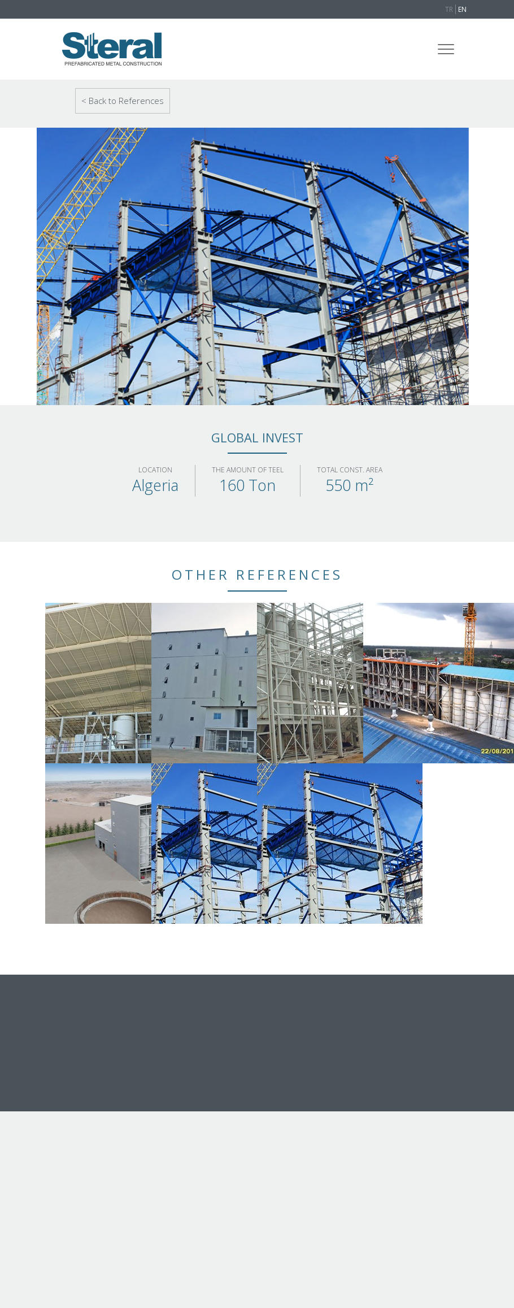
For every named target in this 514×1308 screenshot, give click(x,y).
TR (449, 9)
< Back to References (122, 100)
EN (462, 9)
